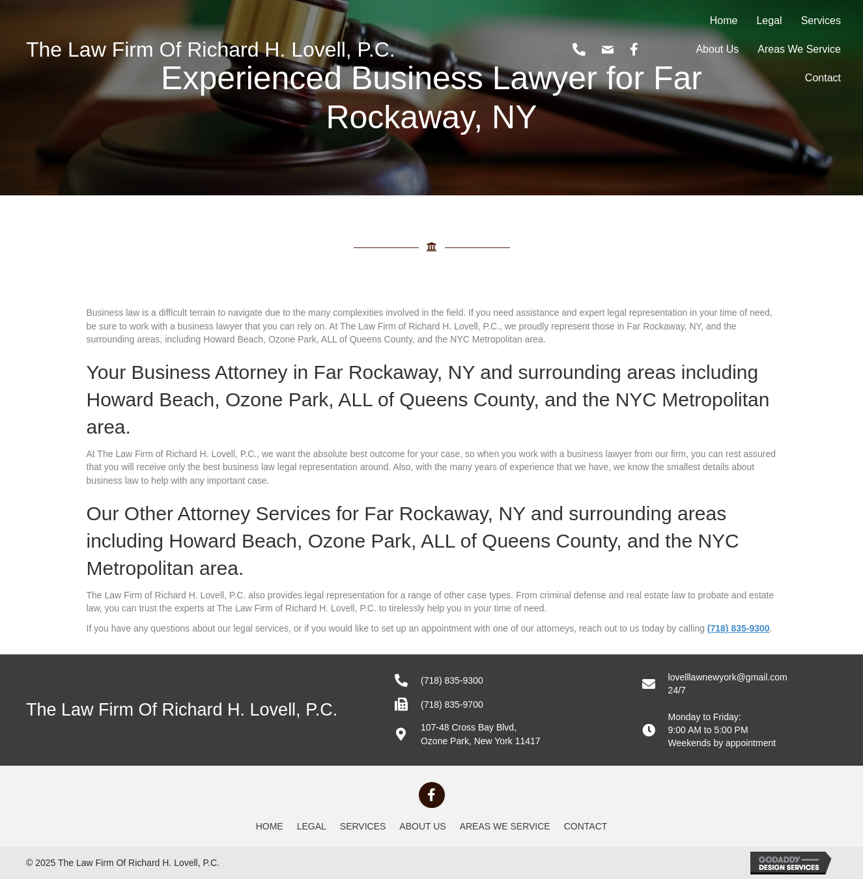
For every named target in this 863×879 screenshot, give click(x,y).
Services (821, 20)
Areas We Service (799, 49)
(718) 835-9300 (452, 680)
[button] (432, 795)
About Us (717, 49)
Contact (823, 77)
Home (724, 20)
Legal (769, 20)
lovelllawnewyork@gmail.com (727, 677)
